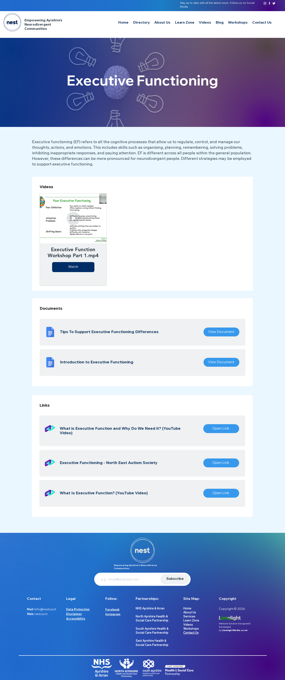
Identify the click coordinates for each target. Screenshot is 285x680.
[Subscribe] (175, 579)
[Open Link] (221, 428)
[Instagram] (265, 3)
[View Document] (221, 332)
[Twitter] (274, 3)
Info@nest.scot (45, 609)
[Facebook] (269, 3)
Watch (73, 267)
